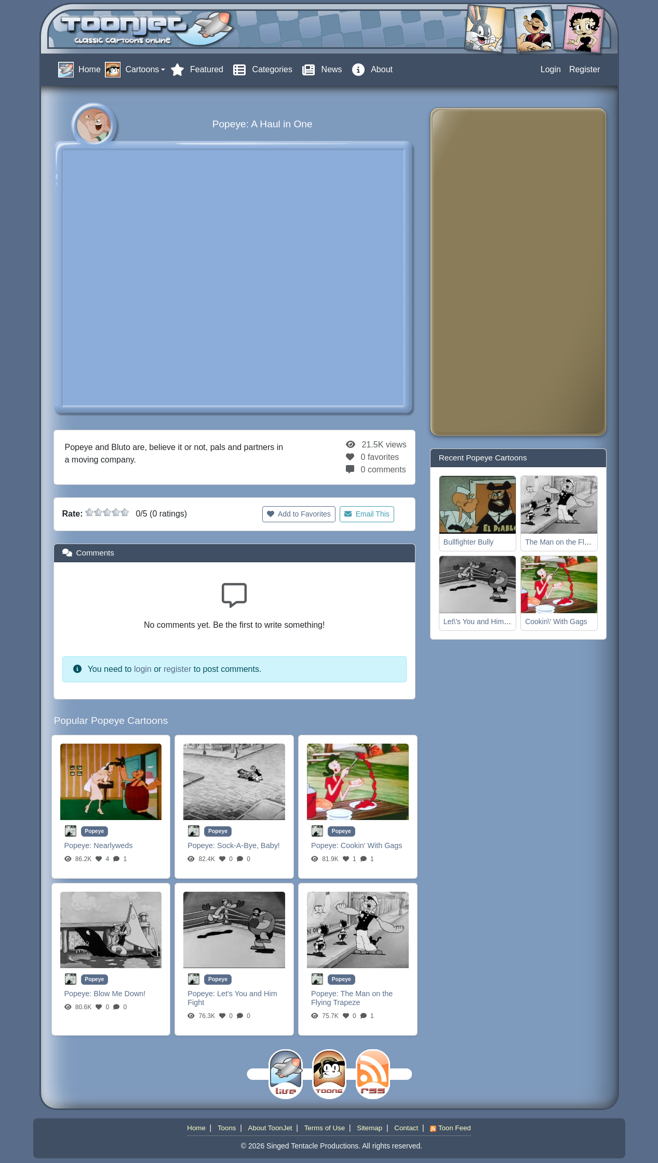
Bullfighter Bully (469, 542)
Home (196, 1128)
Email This (367, 514)
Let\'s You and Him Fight (483, 621)
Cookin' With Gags (371, 845)
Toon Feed (450, 1128)
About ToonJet (270, 1128)
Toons (227, 1128)
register (177, 669)
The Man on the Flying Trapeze (352, 998)
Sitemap (369, 1128)
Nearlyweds (112, 845)
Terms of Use (324, 1128)
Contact (406, 1128)
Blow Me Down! (119, 993)
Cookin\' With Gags (556, 621)
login (143, 669)
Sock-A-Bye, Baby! (248, 845)
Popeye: (79, 845)
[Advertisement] (479, 272)
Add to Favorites (299, 514)
